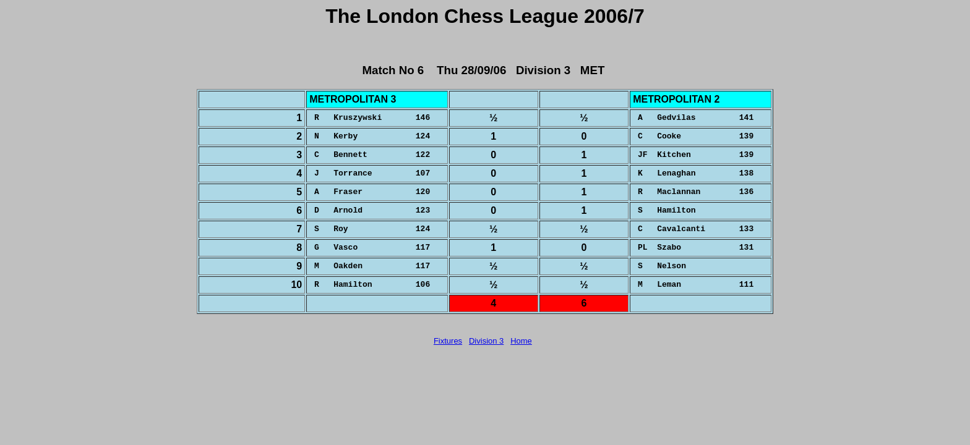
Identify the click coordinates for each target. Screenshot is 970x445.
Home (521, 340)
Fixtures (448, 340)
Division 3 (486, 340)
